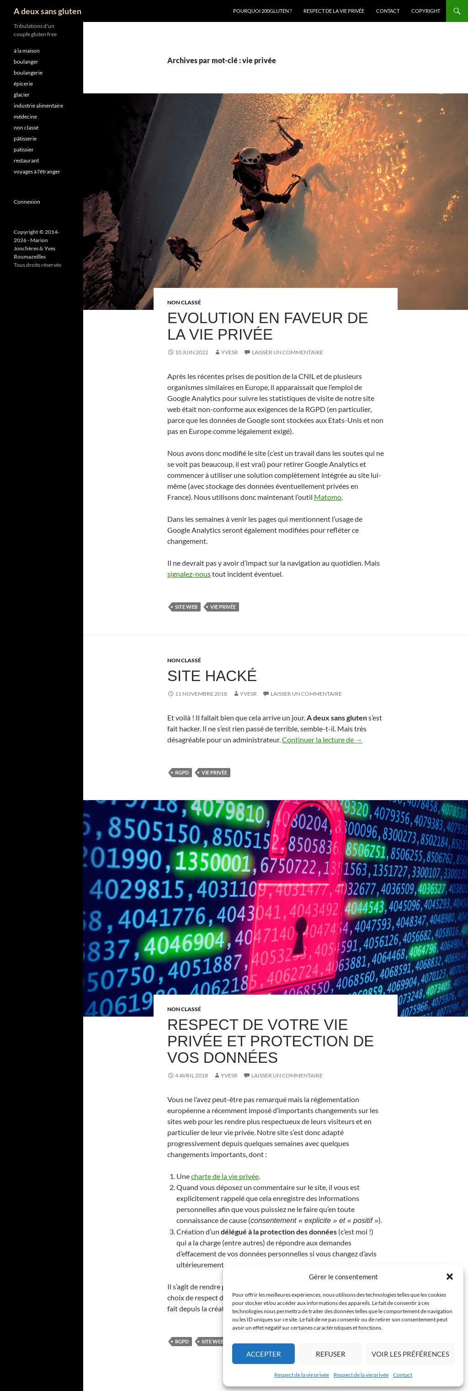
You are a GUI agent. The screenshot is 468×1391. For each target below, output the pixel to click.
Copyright (425, 11)
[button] (449, 1276)
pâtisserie (25, 138)
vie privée (223, 607)
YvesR (229, 352)
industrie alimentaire (38, 105)
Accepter (263, 1354)
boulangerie (28, 72)
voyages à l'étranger (37, 171)
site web (186, 607)
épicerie (23, 83)
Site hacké (212, 675)
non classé (184, 302)
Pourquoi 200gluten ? (262, 11)
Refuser (331, 1354)
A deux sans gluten (47, 11)
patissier (24, 149)
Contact (402, 1374)
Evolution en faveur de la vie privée (267, 326)
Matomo (327, 497)
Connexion (27, 201)
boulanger (26, 61)
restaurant (26, 160)
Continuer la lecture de (322, 739)
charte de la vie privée (225, 1176)
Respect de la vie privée (301, 1374)
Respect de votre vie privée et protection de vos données (270, 1041)
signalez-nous (189, 573)
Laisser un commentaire (287, 352)
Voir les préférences (410, 1354)
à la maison (27, 50)
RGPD (182, 772)
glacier (22, 94)
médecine (25, 116)
